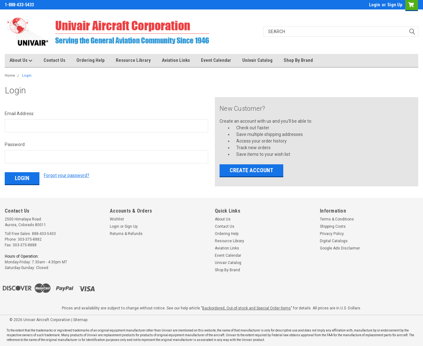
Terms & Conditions (337, 219)
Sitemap (80, 320)
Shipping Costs (333, 226)
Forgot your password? (66, 175)
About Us (20, 60)
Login (374, 4)
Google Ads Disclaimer (340, 248)
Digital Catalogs (334, 241)
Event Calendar (216, 60)
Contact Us (54, 60)
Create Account (251, 170)
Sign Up (394, 4)
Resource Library (133, 60)
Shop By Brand (298, 60)
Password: (15, 144)
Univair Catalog (257, 60)
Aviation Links (176, 60)
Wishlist (117, 219)
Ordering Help (90, 60)
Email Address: (19, 113)
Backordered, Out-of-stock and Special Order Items (246, 308)
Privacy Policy (332, 234)
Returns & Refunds (126, 234)
